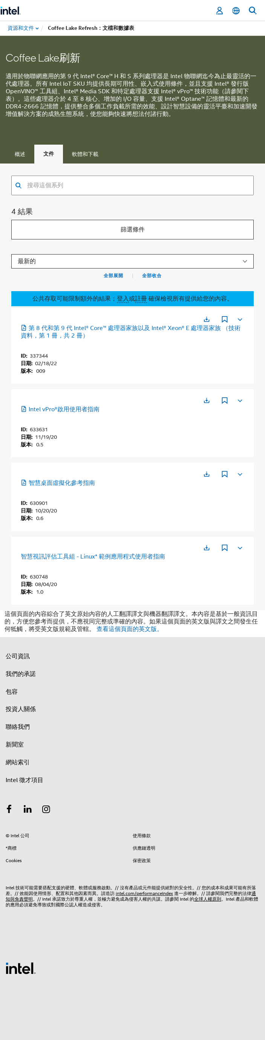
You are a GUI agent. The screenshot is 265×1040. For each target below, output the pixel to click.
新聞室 (15, 744)
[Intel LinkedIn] (27, 810)
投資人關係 (21, 709)
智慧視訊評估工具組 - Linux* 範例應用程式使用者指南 (93, 556)
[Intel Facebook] (9, 810)
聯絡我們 (18, 727)
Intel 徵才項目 (24, 780)
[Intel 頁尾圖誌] (21, 968)
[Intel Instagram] (46, 810)
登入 (123, 298)
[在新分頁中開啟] (206, 319)
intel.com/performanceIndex (144, 893)
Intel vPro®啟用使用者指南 (60, 409)
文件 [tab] (48, 153)
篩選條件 (133, 229)
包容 (12, 692)
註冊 (141, 298)
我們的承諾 (21, 674)
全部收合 (152, 276)
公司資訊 (18, 656)
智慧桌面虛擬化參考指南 (58, 483)
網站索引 (18, 762)
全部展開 (113, 276)
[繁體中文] (236, 10)
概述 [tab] (20, 154)
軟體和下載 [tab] (85, 154)
